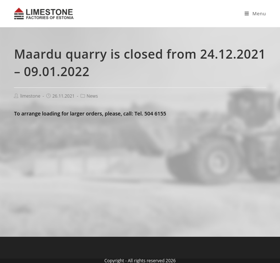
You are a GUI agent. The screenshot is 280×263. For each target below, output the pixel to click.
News (92, 96)
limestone (30, 96)
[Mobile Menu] (252, 13)
